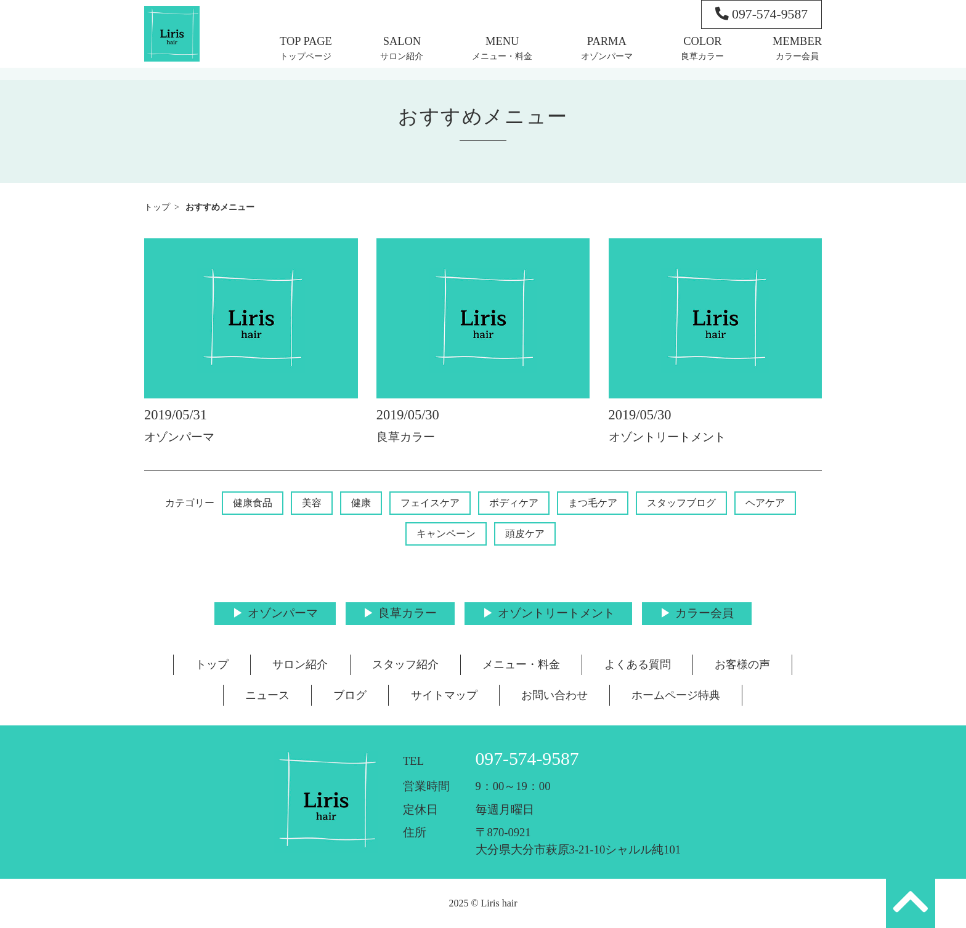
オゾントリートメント (667, 436)
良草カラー (702, 56)
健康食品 (252, 503)
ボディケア (513, 503)
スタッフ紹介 (405, 664)
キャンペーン (446, 533)
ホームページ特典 (675, 695)
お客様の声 (742, 664)
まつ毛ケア (592, 503)
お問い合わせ (554, 695)
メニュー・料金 (502, 56)
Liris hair (499, 903)
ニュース (267, 695)
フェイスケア (430, 503)
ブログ (350, 695)
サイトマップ (444, 695)
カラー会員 (797, 56)
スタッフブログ (681, 503)
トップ (157, 207)
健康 (361, 503)
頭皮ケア (525, 533)
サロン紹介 (401, 56)
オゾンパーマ (607, 56)
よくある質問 (637, 664)
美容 (312, 503)
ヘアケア (765, 503)
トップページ (305, 56)
